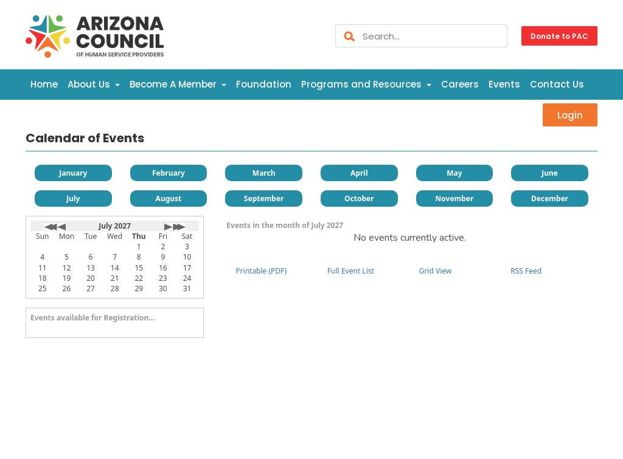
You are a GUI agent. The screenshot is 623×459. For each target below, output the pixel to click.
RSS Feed (525, 271)
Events (504, 84)
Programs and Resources (366, 84)
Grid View (435, 271)
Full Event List (350, 271)
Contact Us (557, 84)
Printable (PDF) (261, 271)
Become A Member (178, 84)
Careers (460, 84)
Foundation (263, 84)
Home (44, 84)
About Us (94, 84)
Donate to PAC (559, 35)
